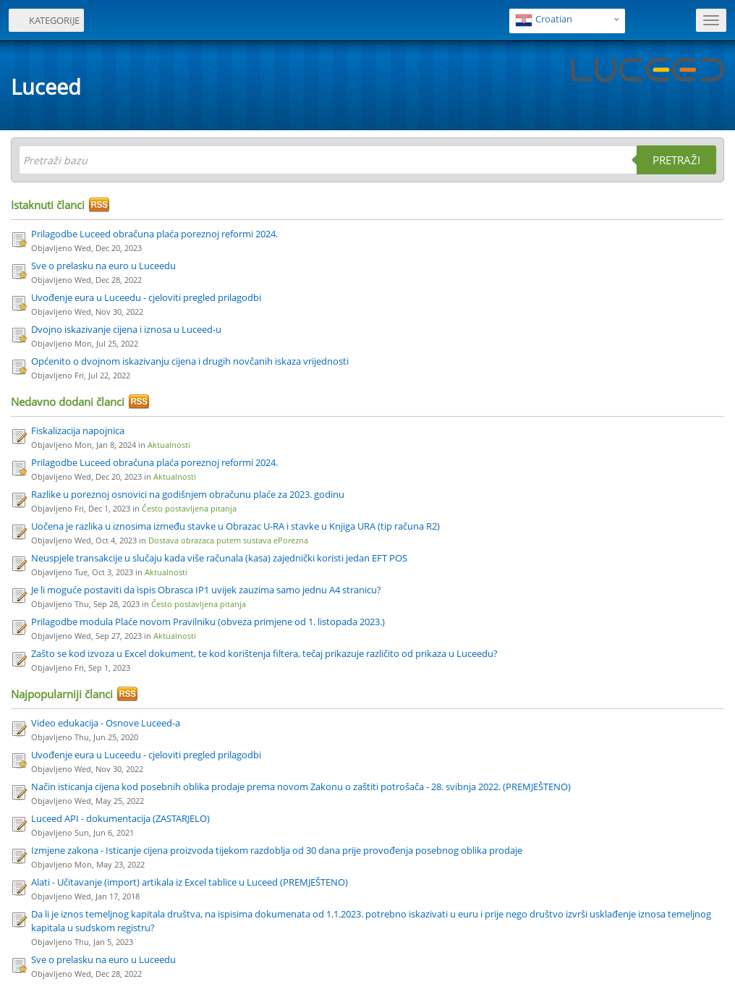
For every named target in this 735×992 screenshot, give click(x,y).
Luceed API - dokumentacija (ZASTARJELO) (120, 818)
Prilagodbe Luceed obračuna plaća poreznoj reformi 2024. (154, 233)
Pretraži (676, 160)
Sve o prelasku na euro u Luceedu (103, 265)
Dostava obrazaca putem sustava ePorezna (228, 540)
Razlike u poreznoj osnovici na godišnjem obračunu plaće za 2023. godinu (187, 494)
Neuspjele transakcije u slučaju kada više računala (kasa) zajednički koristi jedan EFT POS (219, 557)
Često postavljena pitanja (189, 508)
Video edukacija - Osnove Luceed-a (105, 722)
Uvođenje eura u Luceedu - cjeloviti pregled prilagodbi (146, 297)
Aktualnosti (169, 444)
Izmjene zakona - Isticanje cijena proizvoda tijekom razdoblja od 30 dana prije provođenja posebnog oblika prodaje (276, 850)
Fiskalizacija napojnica (77, 430)
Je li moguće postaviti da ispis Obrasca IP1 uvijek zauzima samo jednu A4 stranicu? (206, 589)
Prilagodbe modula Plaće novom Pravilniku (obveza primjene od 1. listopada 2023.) (208, 621)
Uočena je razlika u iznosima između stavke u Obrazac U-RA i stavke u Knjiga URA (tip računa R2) (235, 526)
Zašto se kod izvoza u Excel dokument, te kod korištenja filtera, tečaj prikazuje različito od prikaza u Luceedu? (264, 653)
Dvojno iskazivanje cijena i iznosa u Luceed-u (126, 329)
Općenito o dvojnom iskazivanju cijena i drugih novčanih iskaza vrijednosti (190, 361)
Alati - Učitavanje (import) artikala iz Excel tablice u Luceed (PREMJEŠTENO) (189, 882)
